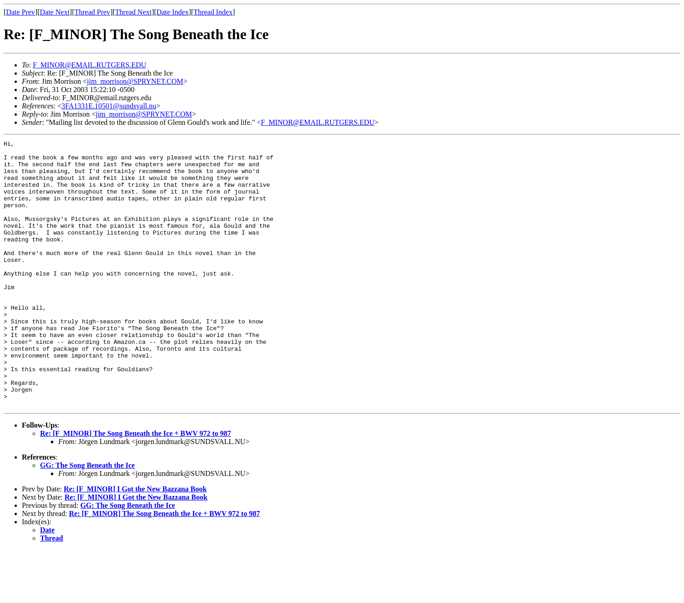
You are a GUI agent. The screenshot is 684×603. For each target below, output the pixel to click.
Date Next (55, 12)
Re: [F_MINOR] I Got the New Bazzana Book (135, 542)
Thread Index (213, 12)
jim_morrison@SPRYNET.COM (135, 81)
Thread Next (133, 12)
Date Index (173, 12)
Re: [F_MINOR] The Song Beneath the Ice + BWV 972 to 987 (135, 487)
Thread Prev (92, 12)
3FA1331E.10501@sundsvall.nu (108, 106)
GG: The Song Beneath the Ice (87, 518)
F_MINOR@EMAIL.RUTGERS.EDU (89, 65)
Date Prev (20, 12)
